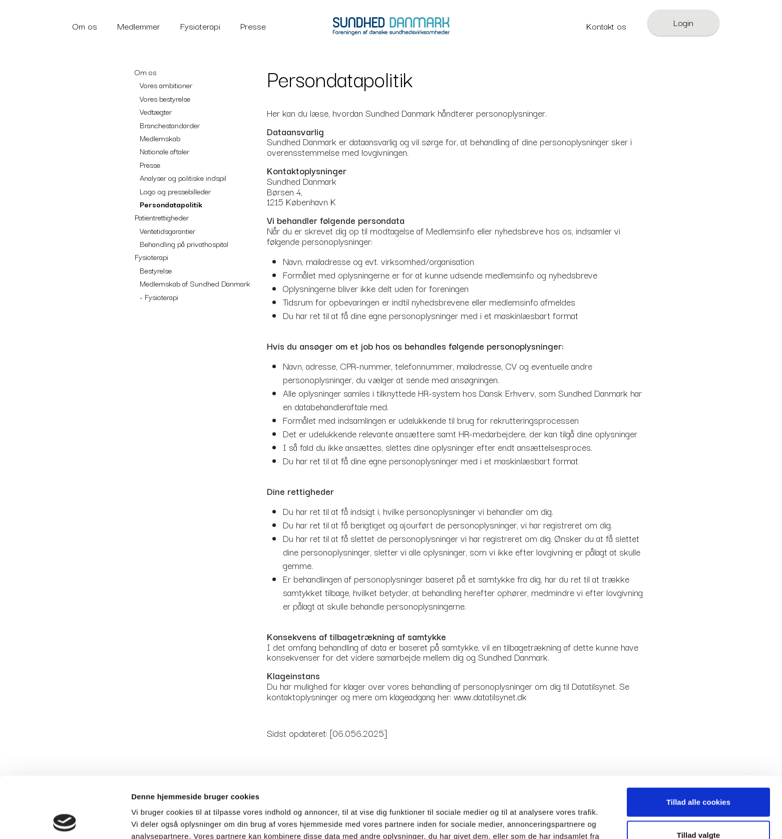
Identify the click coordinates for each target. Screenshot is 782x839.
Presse (253, 26)
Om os (85, 26)
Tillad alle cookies (698, 740)
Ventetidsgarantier (167, 230)
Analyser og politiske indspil (183, 177)
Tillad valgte (698, 773)
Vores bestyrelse (165, 98)
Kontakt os (606, 26)
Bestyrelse (156, 270)
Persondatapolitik (171, 204)
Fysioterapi (200, 26)
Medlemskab (160, 138)
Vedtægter (156, 111)
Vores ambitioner (166, 85)
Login (683, 22)
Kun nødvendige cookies (698, 806)
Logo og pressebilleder (175, 191)
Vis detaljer (520, 819)
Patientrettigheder (162, 217)
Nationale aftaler (164, 151)
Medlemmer (138, 26)
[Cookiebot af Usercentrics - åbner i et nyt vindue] (65, 819)
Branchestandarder (170, 125)
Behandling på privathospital (184, 243)
